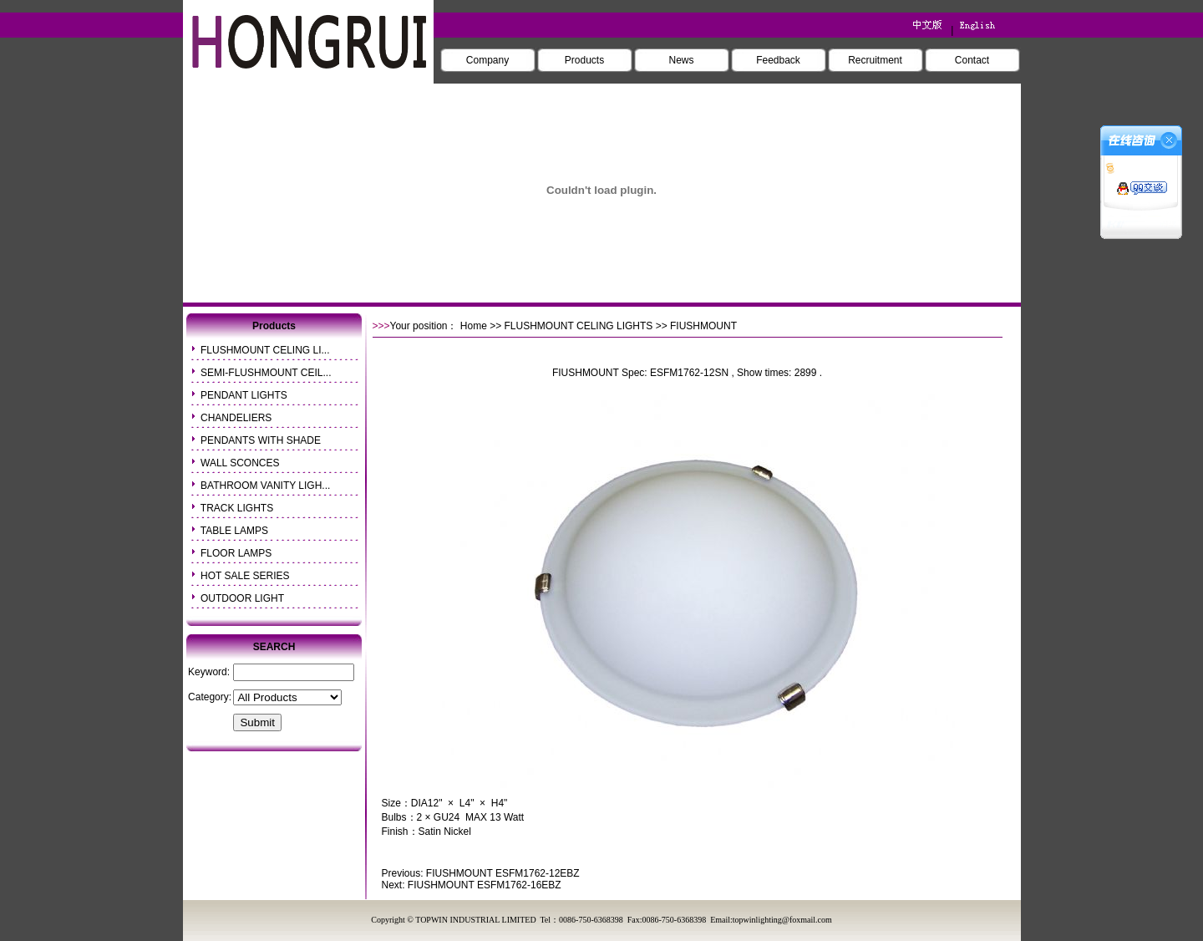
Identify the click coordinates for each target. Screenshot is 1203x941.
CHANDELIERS (236, 418)
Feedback (778, 60)
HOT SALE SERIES (244, 576)
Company (487, 60)
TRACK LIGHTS (236, 508)
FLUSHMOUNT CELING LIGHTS (579, 326)
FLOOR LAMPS (236, 553)
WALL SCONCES (239, 463)
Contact (972, 60)
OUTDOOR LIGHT (242, 598)
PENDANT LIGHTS (243, 395)
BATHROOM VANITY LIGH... (265, 485)
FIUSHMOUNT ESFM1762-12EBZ (503, 873)
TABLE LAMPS (234, 531)
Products (584, 60)
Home (473, 326)
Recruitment (875, 60)
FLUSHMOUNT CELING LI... (264, 350)
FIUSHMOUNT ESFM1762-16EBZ (484, 885)
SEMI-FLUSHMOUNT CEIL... (265, 373)
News (680, 60)
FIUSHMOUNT (585, 373)
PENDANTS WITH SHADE (260, 440)
